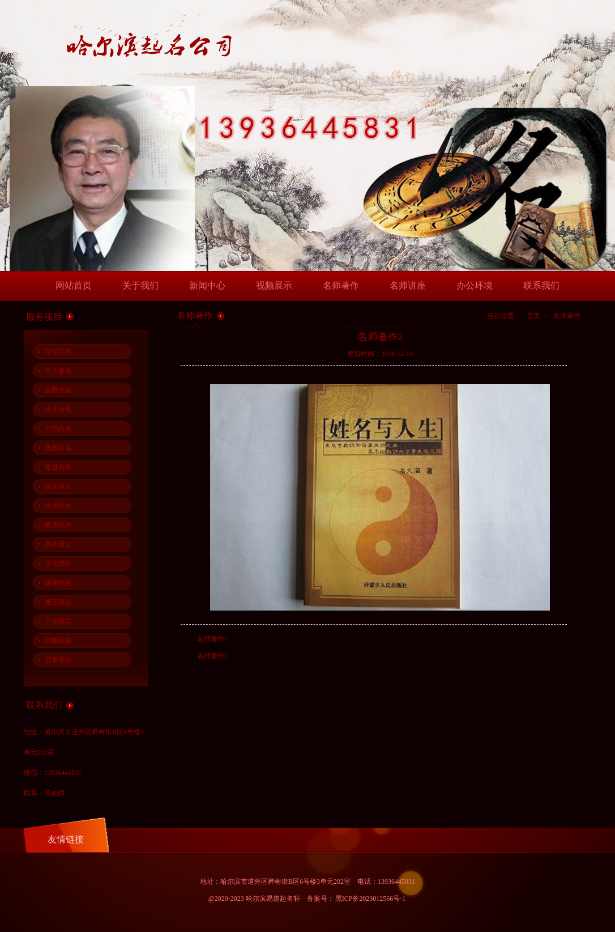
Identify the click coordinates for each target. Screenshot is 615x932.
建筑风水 (58, 486)
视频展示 (274, 285)
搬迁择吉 (58, 602)
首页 (533, 316)
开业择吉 (58, 621)
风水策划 (58, 544)
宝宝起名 (58, 351)
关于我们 (140, 285)
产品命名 (58, 429)
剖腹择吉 (58, 641)
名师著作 (341, 285)
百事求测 (58, 660)
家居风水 (58, 525)
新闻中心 (207, 285)
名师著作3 (212, 656)
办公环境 (474, 285)
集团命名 (58, 448)
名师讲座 (408, 285)
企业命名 (58, 409)
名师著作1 (212, 639)
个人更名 (58, 371)
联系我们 (541, 285)
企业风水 (58, 506)
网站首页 (73, 285)
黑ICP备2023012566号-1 (370, 899)
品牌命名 (58, 390)
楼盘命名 (58, 467)
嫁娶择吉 (58, 583)
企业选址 (58, 563)
